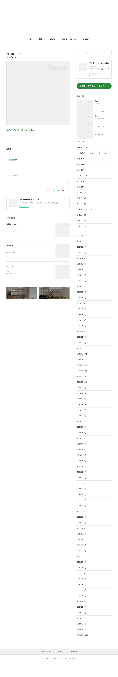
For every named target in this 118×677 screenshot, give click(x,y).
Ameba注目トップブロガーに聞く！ (92, 168)
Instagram (13, 160)
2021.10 (81, 560)
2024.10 (81, 357)
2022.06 (81, 515)
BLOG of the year (69, 39)
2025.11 (81, 284)
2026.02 (81, 267)
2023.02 (81, 470)
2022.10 (81, 492)
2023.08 (81, 436)
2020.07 (81, 644)
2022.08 (81, 503)
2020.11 (81, 622)
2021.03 (81, 599)
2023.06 (81, 447)
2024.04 (82, 391)
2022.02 (81, 537)
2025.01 (81, 340)
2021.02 (81, 605)
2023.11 (82, 419)
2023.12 (81, 413)
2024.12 (81, 346)
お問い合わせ (45, 666)
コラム (81, 230)
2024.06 (82, 380)
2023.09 (81, 430)
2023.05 (81, 453)
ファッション (84, 224)
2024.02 (81, 402)
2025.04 (81, 323)
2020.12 (81, 616)
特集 (41, 39)
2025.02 (81, 335)
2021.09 (81, 565)
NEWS (52, 39)
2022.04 (81, 526)
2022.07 (81, 509)
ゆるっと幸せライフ (12, 250)
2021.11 (81, 554)
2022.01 (81, 543)
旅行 (80, 196)
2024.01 (82, 408)
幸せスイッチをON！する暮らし (16, 271)
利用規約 (74, 666)
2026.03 (81, 262)
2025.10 (81, 290)
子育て (81, 213)
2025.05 (81, 318)
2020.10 (81, 627)
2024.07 (82, 374)
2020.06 (82, 650)
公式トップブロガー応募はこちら (94, 86)
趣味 (80, 179)
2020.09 (82, 633)
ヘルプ (60, 666)
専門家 (81, 207)
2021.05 (81, 588)
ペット (81, 218)
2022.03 (81, 532)
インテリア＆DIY (85, 241)
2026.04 (81, 256)
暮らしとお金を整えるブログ (15, 229)
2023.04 (81, 459)
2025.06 (81, 312)
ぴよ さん (9, 266)
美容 (80, 185)
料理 (80, 202)
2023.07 (81, 442)
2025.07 (81, 307)
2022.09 (81, 498)
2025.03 (81, 329)
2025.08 (81, 301)
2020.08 (81, 639)
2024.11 (81, 352)
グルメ (81, 235)
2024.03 (82, 397)
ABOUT (86, 39)
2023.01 (81, 475)
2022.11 (81, 487)
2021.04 (81, 593)
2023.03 (81, 464)
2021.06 (81, 582)
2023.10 (81, 425)
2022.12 (81, 481)
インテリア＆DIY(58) (11, 175)
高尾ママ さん (11, 224)
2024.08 (82, 369)
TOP (30, 39)
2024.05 (82, 385)
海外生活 (82, 190)
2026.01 (81, 273)
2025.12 (81, 279)
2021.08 (81, 571)
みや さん (9, 245)
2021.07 (81, 577)
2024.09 (81, 363)
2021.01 (81, 610)
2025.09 (81, 295)
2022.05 (81, 520)
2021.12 (81, 549)
